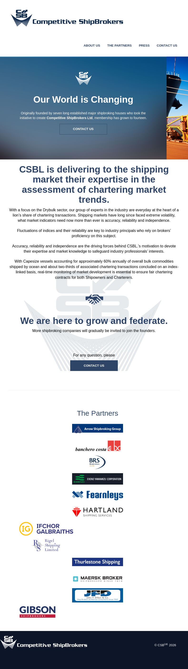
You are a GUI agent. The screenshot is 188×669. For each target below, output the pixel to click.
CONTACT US (167, 45)
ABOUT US (92, 45)
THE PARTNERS (119, 45)
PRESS (144, 45)
